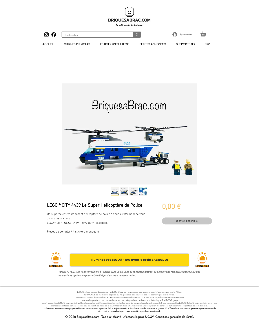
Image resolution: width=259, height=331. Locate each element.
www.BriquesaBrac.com (174, 297)
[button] (205, 33)
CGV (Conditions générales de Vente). (170, 317)
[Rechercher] (95, 35)
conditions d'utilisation (169, 305)
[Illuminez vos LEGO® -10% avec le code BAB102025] (129, 260)
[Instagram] (46, 35)
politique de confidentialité (196, 305)
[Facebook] (54, 35)
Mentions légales (133, 317)
